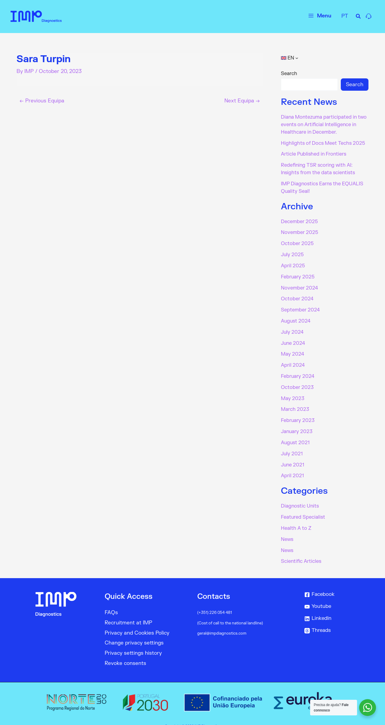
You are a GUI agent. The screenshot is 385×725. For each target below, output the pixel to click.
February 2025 (298, 273)
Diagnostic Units (300, 498)
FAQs (111, 603)
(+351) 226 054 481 (214, 603)
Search (289, 74)
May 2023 (292, 392)
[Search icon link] (358, 17)
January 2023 (297, 425)
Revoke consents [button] (125, 654)
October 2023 (297, 381)
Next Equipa (242, 100)
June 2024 (293, 338)
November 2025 (299, 230)
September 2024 (300, 306)
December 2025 (299, 219)
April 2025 (293, 262)
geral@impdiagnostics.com (221, 623)
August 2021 (295, 435)
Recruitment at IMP (128, 613)
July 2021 (292, 446)
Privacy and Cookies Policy (137, 623)
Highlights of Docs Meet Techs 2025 (323, 142)
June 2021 (293, 457)
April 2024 (293, 360)
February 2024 (298, 371)
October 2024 (297, 295)
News (287, 530)
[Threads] (335, 621)
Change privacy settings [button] (134, 633)
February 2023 (298, 414)
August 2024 (296, 317)
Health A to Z (296, 520)
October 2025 (297, 241)
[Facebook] (335, 585)
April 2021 (292, 468)
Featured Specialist (303, 509)
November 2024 (299, 284)
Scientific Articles (301, 552)
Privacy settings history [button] (133, 644)
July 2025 (292, 252)
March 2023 (295, 403)
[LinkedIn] (335, 609)
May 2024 (292, 349)
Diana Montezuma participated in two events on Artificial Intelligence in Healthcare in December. (324, 124)
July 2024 (292, 327)
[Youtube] (335, 597)
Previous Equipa (42, 100)
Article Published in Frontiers (314, 153)
